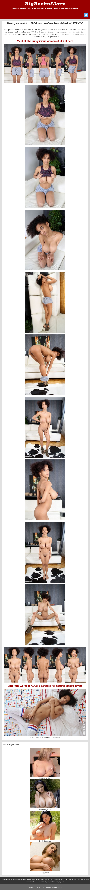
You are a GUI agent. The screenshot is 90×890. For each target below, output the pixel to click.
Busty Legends (45, 809)
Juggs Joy (45, 872)
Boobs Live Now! (45, 778)
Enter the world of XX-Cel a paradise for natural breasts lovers (45, 685)
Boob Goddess (45, 841)
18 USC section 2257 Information (49, 887)
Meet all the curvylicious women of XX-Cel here (45, 41)
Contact (31, 887)
